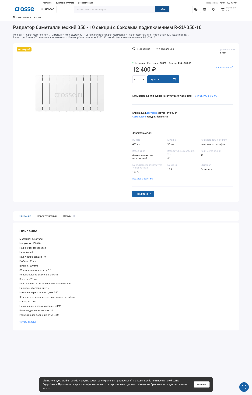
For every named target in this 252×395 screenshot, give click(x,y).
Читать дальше (27, 321)
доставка (151, 112)
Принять (201, 384)
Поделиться (143, 194)
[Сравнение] (204, 9)
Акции (37, 17)
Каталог (48, 9)
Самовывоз (139, 116)
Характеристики (47, 216)
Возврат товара (85, 3)
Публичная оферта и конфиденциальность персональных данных (97, 384)
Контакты (47, 3)
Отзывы (68, 216)
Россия (222, 52)
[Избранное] (213, 9)
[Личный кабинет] (195, 9)
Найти (162, 9)
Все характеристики (142, 178)
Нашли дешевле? (223, 67)
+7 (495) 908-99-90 (222, 3)
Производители (22, 17)
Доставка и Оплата (65, 3)
